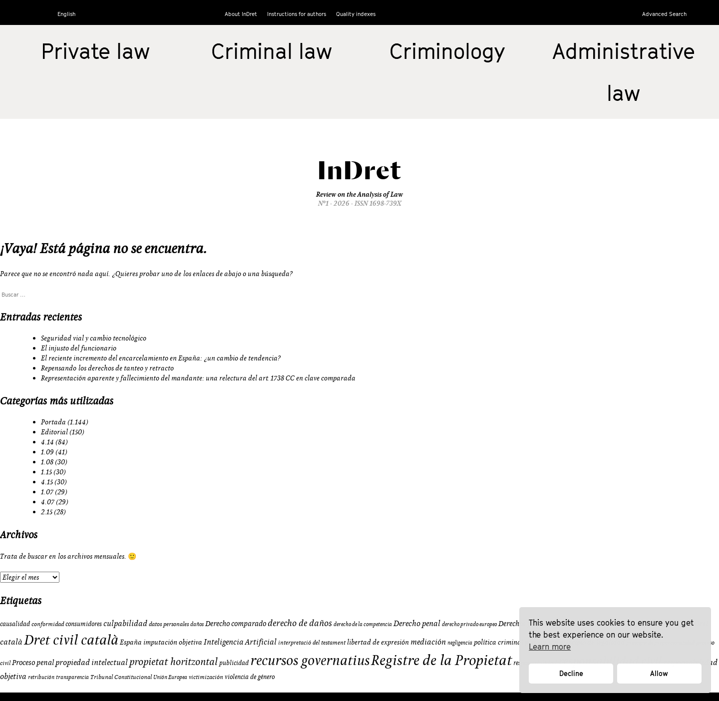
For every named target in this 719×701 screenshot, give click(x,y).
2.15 (46, 511)
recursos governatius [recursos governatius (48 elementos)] (309, 660)
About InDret (241, 13)
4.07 (47, 501)
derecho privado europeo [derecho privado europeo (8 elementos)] (469, 624)
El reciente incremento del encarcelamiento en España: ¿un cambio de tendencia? (161, 357)
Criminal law (271, 50)
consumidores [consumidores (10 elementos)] (83, 624)
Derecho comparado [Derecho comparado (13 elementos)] (235, 623)
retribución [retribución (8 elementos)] (41, 677)
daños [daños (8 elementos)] (197, 624)
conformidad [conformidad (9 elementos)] (47, 624)
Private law (95, 50)
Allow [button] (659, 673)
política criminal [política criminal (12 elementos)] (498, 642)
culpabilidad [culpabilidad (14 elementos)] (125, 623)
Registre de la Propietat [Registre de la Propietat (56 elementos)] (441, 660)
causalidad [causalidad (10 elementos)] (15, 624)
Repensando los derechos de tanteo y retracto (107, 367)
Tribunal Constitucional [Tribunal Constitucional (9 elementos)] (121, 677)
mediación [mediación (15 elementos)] (428, 642)
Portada (53, 421)
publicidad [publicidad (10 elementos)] (234, 663)
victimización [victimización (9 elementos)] (206, 677)
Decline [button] (571, 673)
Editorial (54, 431)
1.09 (47, 451)
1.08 (47, 461)
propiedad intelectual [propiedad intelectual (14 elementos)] (91, 662)
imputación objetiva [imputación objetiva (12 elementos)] (172, 642)
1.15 (46, 471)
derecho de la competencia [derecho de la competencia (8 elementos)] (363, 624)
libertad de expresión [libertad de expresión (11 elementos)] (378, 642)
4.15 (47, 481)
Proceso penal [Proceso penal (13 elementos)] (33, 662)
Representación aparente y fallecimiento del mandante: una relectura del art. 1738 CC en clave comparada (198, 377)
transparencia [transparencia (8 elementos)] (72, 677)
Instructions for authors (296, 13)
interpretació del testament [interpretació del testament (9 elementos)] (312, 642)
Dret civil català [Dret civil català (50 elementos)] (71, 640)
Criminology (447, 50)
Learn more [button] (550, 647)
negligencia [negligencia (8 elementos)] (459, 642)
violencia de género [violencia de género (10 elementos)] (250, 677)
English (66, 13)
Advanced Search (664, 13)
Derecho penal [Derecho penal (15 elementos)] (416, 623)
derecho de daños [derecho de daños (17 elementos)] (300, 623)
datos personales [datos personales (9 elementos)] (169, 624)
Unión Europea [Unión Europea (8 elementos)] (170, 677)
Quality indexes (355, 13)
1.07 (47, 491)
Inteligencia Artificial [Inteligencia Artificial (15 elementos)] (240, 642)
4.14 (47, 441)
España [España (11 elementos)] (131, 642)
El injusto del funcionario (78, 348)
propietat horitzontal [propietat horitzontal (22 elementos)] (173, 661)
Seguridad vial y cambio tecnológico (93, 338)
